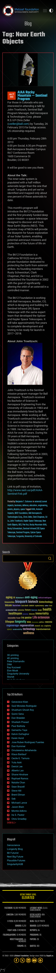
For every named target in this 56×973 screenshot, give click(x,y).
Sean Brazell (18, 786)
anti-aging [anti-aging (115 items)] (31, 597)
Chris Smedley (19, 819)
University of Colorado (33, 536)
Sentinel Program (23, 532)
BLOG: (32, 921)
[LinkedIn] (28, 960)
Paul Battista (18, 726)
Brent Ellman (18, 794)
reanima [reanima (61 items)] (48, 622)
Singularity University (18, 673)
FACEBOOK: (8, 908)
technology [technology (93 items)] (29, 629)
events (10, 509)
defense (25, 505)
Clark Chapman (39, 517)
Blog (28, 24)
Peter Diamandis (15, 661)
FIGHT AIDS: (12, 930)
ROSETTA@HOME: (17, 939)
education (33, 505)
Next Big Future (15, 856)
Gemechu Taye (19, 730)
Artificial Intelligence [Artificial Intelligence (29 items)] (45, 598)
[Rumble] (40, 960)
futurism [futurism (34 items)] (34, 610)
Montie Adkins (19, 810)
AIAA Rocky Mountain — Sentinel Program (32, 95)
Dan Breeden (18, 718)
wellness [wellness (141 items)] (28, 633)
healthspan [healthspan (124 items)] (15, 614)
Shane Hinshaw (19, 774)
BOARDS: (33, 926)
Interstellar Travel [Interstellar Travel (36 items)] (14, 618)
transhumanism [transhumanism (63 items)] (43, 629)
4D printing (13, 658)
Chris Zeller (27, 517)
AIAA (33, 509)
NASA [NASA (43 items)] (29, 622)
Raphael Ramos (19, 778)
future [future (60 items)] (28, 610)
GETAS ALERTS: (35, 915)
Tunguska (20, 536)
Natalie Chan (18, 782)
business (18, 505)
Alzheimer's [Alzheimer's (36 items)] (20, 598)
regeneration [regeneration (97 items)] (27, 625)
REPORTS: (33, 930)
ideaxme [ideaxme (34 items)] (32, 614)
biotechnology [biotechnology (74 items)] (46, 602)
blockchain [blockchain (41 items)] (17, 606)
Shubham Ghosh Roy (22, 710)
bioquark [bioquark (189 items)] (21, 602)
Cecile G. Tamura (20, 758)
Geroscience (13, 845)
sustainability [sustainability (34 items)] (17, 630)
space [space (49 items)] (9, 629)
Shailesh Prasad (20, 722)
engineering (42, 505)
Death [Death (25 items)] (50, 606)
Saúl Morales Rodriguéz (24, 706)
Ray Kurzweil (14, 667)
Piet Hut (25, 525)
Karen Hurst (17, 738)
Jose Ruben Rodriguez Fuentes (27, 742)
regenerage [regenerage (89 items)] (12, 625)
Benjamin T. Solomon (24, 502)
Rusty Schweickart (14, 529)
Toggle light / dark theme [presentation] (51, 10)
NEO (20, 525)
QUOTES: (33, 946)
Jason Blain (17, 806)
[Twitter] (22, 960)
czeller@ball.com (18, 123)
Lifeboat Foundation (21, 956)
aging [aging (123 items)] (9, 597)
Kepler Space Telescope (33, 521)
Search (49, 558)
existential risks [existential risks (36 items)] (11, 610)
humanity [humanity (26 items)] (25, 614)
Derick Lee (16, 766)
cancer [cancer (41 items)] (31, 606)
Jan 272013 (11, 95)
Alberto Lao (17, 770)
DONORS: (18, 926)
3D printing (13, 655)
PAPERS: (33, 939)
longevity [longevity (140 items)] (20, 622)
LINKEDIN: (10, 915)
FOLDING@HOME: (9, 935)
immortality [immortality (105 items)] (42, 613)
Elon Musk (12, 670)
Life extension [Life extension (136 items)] (41, 618)
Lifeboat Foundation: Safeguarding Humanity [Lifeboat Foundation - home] (20, 10)
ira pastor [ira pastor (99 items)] (26, 617)
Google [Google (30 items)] (40, 610)
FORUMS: (20, 946)
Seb (13, 798)
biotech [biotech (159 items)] (33, 602)
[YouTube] (34, 960)
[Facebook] (16, 960)
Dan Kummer (18, 746)
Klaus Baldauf (18, 754)
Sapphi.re (49, 956)
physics (17, 509)
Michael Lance (19, 802)
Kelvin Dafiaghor (20, 734)
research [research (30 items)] (37, 626)
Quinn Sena (17, 714)
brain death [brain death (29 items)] (24, 606)
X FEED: (10, 921)
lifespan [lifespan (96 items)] (9, 622)
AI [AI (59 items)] (14, 597)
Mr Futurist (13, 853)
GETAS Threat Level (28, 897)
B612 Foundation (21, 513)
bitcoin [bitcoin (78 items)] (8, 605)
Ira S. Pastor (17, 815)
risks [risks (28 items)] (42, 626)
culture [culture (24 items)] (46, 606)
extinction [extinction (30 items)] (21, 610)
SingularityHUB (15, 864)
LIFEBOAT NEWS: (36, 908)
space (22, 509)
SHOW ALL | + (11, 823)
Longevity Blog (15, 849)
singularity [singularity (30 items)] (47, 626)
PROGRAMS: (34, 935)
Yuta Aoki (16, 762)
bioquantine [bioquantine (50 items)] (9, 602)
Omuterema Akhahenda (23, 750)
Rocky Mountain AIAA (38, 525)
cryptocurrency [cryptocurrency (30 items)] (39, 606)
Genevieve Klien (19, 701)
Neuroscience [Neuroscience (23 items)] (35, 622)
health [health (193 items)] (47, 610)
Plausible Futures (16, 860)
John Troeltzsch (16, 521)
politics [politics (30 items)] (41, 622)
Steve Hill (16, 790)
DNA (9, 664)
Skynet (10, 676)
